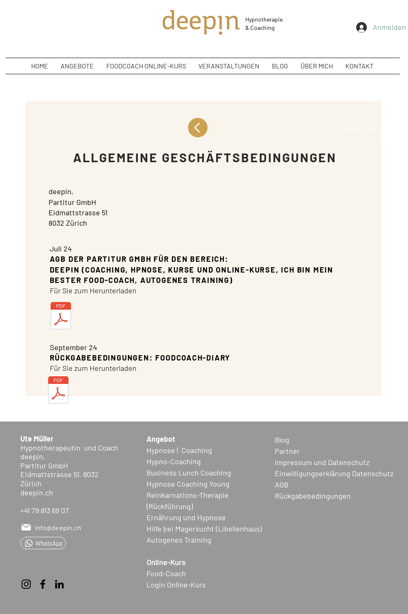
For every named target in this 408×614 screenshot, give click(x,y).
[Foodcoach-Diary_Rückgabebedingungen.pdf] (58, 391)
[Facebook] (43, 584)
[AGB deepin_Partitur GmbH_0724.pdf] (61, 316)
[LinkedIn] (59, 584)
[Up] (198, 127)
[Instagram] (26, 584)
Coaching (262, 27)
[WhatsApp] (43, 543)
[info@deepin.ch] (52, 527)
